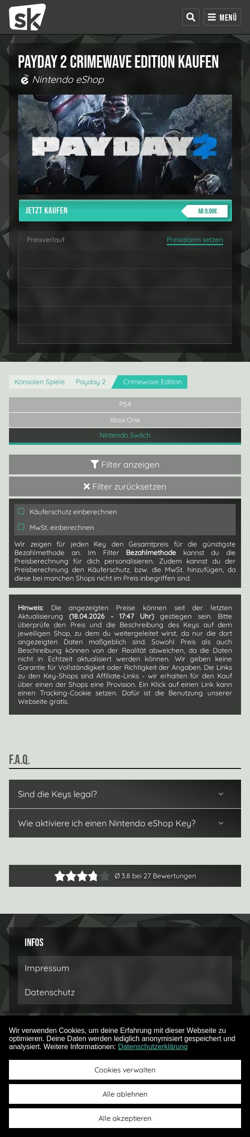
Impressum (47, 968)
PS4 (125, 404)
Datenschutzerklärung (153, 1046)
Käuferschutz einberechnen (67, 512)
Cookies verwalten (125, 1069)
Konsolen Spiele (39, 382)
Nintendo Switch (125, 435)
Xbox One (125, 420)
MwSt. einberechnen (56, 527)
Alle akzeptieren (125, 1118)
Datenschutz (50, 992)
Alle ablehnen (125, 1093)
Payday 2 (91, 382)
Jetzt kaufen (127, 211)
